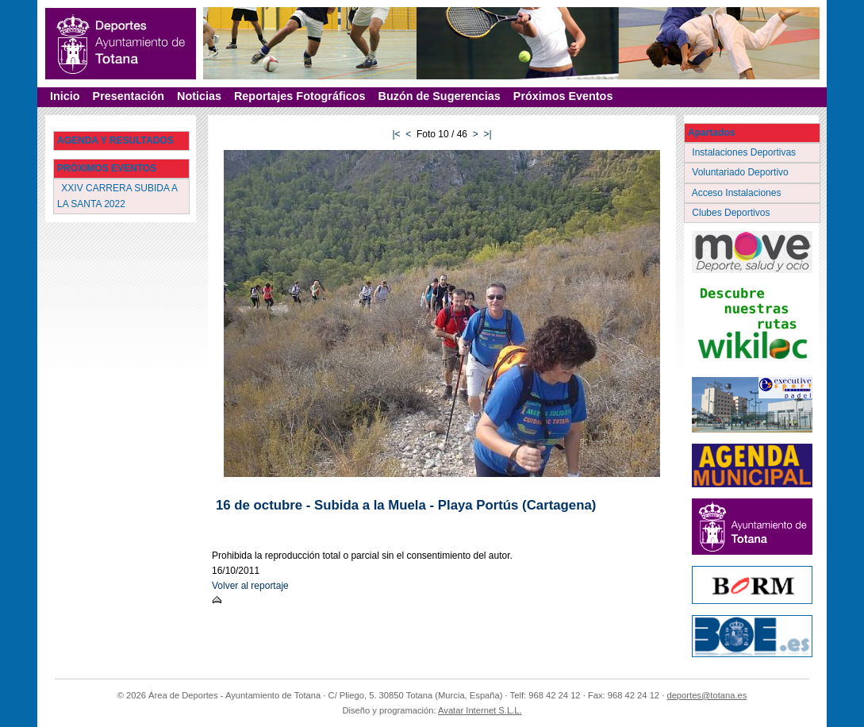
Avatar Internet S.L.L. (480, 710)
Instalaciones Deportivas (745, 152)
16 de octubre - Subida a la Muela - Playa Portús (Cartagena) (406, 505)
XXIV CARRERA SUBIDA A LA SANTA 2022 (117, 196)
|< (396, 134)
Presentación (128, 96)
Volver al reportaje (250, 585)
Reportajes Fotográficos (300, 96)
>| (487, 134)
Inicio (65, 96)
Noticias (199, 96)
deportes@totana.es (706, 695)
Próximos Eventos (563, 96)
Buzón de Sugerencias (439, 96)
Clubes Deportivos (732, 212)
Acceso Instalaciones (737, 192)
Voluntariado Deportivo (741, 172)
